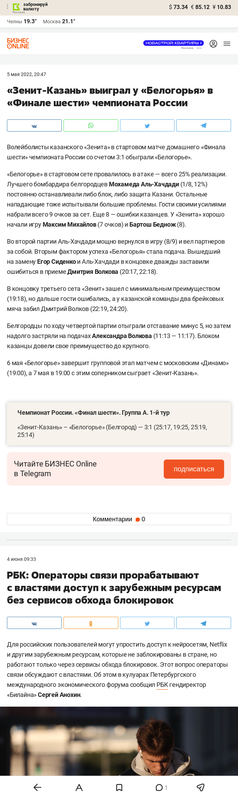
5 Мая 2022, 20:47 (26, 74)
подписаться (195, 469)
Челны (14, 21)
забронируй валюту (35, 6)
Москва (52, 21)
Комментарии (119, 519)
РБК (162, 684)
